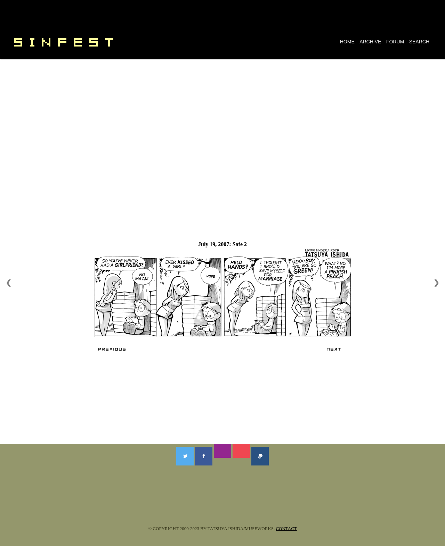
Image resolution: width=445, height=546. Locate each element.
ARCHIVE (370, 41)
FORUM (395, 41)
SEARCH (419, 41)
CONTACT (286, 528)
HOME (347, 41)
